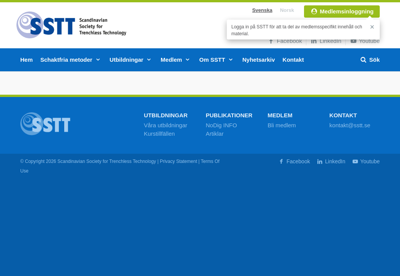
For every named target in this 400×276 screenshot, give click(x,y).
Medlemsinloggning (342, 11)
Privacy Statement (178, 161)
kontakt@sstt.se (349, 125)
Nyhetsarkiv (258, 59)
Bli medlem (282, 125)
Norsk (287, 10)
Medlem (176, 59)
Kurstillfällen (159, 133)
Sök (369, 59)
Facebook (284, 41)
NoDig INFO (221, 125)
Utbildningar (131, 59)
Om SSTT (217, 59)
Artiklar (215, 133)
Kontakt (293, 59)
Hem (26, 59)
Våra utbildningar (165, 125)
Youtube (365, 41)
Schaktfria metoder (71, 59)
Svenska (262, 10)
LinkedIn (325, 41)
